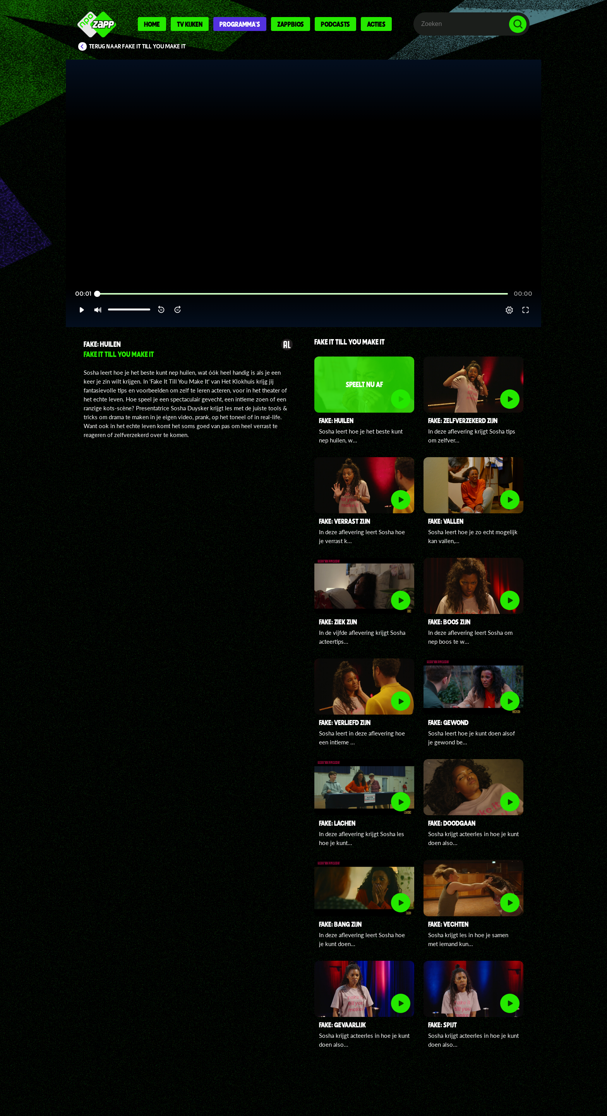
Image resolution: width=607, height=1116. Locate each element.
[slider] (302, 294)
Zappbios (290, 24)
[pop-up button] (509, 310)
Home (152, 24)
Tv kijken (189, 24)
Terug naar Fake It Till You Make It (137, 46)
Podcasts (335, 24)
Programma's (239, 24)
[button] (81, 310)
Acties (376, 24)
